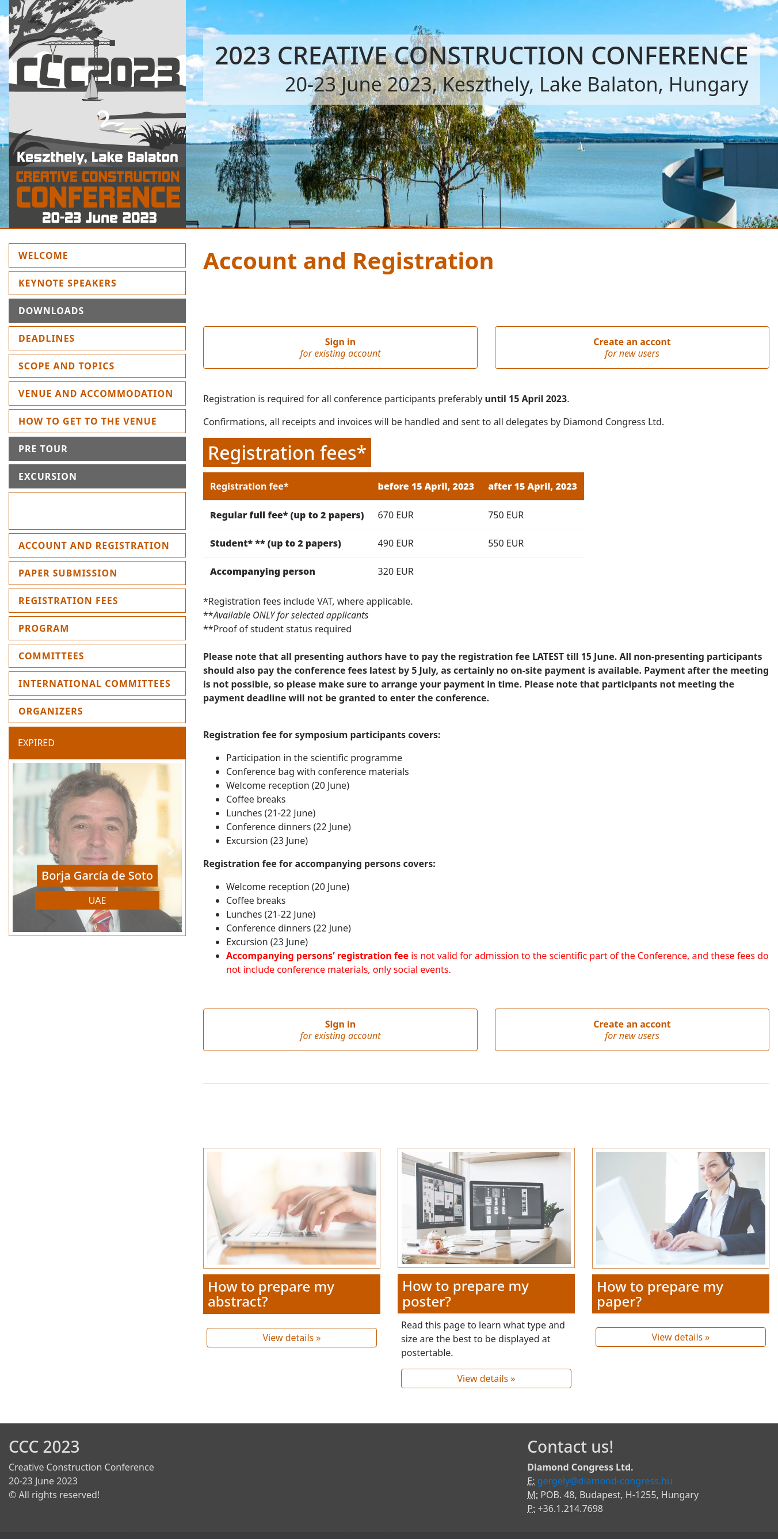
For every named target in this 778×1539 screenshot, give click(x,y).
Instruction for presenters (65, 511)
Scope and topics (66, 366)
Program (43, 628)
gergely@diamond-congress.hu (605, 1481)
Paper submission (67, 573)
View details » (291, 1337)
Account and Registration (94, 545)
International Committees (94, 683)
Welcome (70, 255)
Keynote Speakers (67, 283)
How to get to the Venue (87, 421)
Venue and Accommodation (95, 393)
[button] (22, 850)
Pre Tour (43, 448)
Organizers (50, 711)
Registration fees (68, 600)
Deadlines (46, 338)
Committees (51, 656)
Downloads (51, 310)
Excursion (47, 476)
